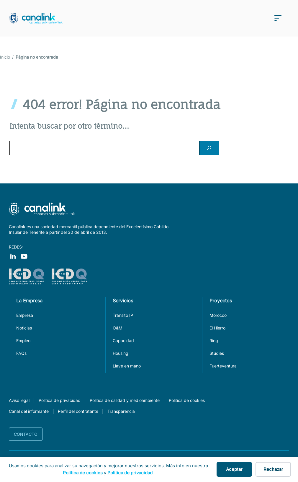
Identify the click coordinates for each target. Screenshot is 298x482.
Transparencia (121, 411)
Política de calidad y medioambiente (125, 400)
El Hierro (217, 327)
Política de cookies (187, 400)
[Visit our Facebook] (13, 256)
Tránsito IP (123, 315)
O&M (117, 327)
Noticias (24, 327)
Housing (120, 353)
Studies (216, 353)
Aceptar (234, 469)
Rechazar (273, 469)
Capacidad (123, 340)
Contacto (25, 434)
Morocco (218, 315)
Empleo (23, 340)
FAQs (21, 353)
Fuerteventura (223, 365)
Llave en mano (127, 365)
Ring (213, 340)
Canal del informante (29, 411)
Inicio (5, 56)
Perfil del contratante (78, 411)
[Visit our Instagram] (24, 256)
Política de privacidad (60, 400)
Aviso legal (19, 400)
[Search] (209, 148)
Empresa (24, 315)
